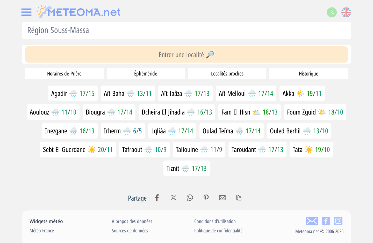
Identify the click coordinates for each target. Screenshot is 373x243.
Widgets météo (46, 221)
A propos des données (132, 221)
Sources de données (130, 230)
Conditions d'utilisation (215, 221)
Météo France (42, 230)
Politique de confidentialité (218, 230)
